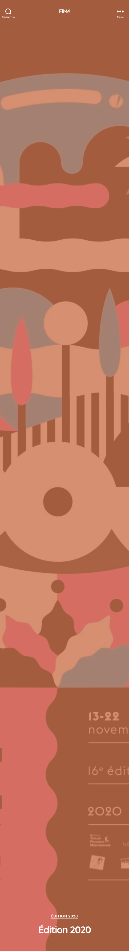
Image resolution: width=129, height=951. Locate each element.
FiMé (64, 11)
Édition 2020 (64, 916)
